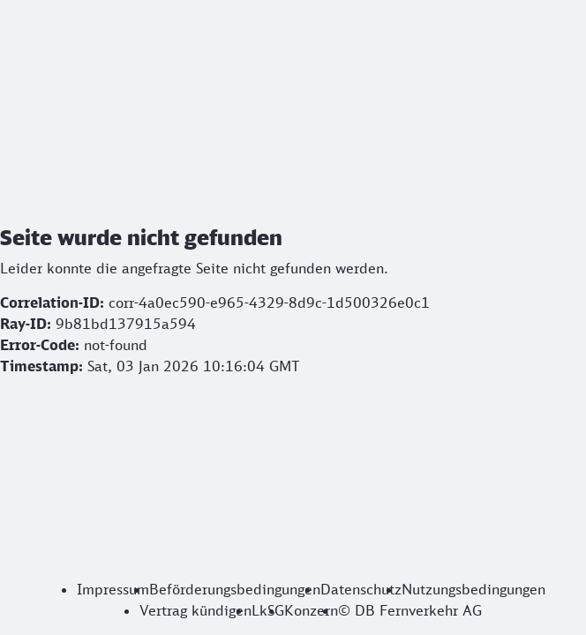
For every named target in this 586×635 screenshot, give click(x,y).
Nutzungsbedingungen (473, 589)
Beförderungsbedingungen (234, 589)
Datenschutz (361, 589)
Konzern (311, 610)
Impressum (113, 589)
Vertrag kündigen (195, 610)
